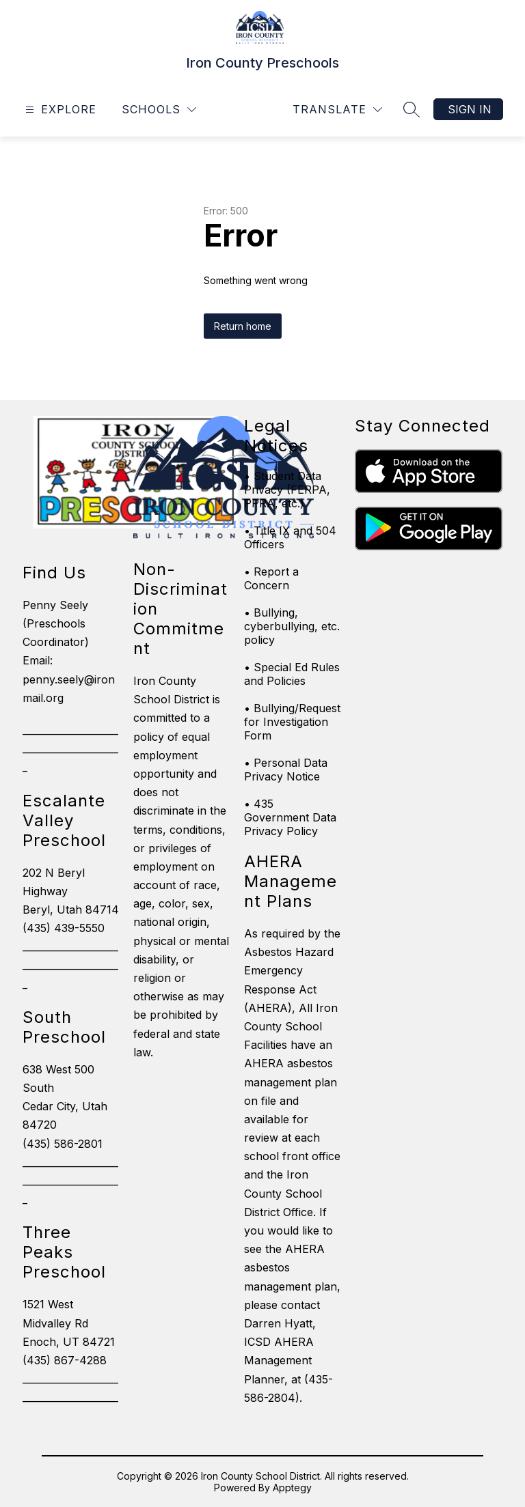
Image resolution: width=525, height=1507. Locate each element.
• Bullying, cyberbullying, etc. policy (292, 626)
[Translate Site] (337, 109)
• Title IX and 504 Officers (290, 537)
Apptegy (292, 1487)
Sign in (470, 109)
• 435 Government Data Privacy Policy (290, 817)
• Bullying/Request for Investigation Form (292, 721)
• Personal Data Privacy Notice (285, 769)
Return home (242, 326)
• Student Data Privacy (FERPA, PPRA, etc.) (287, 489)
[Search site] (411, 109)
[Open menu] (59, 109)
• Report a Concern (271, 578)
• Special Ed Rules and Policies (292, 674)
